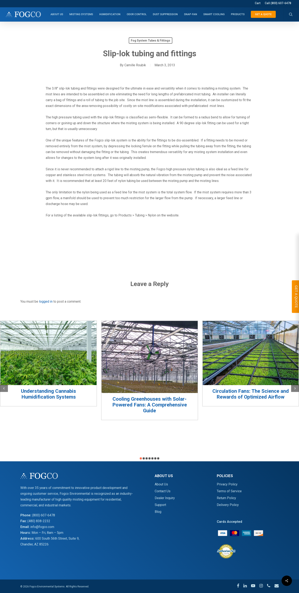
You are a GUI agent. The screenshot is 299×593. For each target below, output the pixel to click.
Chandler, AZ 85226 (34, 544)
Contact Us (162, 491)
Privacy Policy (227, 484)
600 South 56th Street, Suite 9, (57, 538)
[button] (141, 458)
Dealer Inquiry (165, 498)
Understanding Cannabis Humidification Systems (48, 394)
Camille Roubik (135, 65)
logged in (46, 301)
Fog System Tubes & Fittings (150, 40)
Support (160, 505)
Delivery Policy (228, 505)
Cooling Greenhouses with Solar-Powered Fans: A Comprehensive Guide (149, 405)
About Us (161, 484)
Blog (158, 512)
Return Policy (226, 498)
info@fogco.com (42, 527)
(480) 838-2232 (38, 521)
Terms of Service (229, 491)
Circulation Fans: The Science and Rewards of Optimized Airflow (250, 394)
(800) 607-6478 (43, 515)
